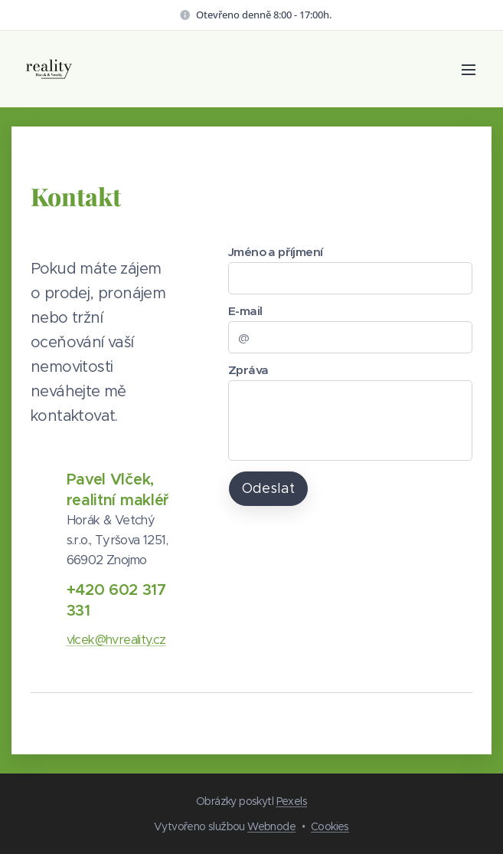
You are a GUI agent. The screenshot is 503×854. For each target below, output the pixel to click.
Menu (468, 70)
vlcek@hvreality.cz (116, 640)
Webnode (271, 826)
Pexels (291, 801)
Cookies (330, 826)
